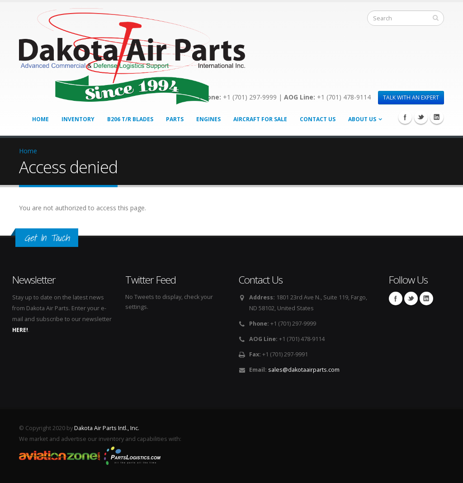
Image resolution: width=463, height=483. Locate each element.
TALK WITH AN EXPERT (411, 97)
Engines (208, 119)
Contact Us (317, 119)
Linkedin (437, 117)
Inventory (77, 119)
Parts (175, 119)
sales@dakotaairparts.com (304, 370)
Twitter (421, 117)
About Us (362, 119)
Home (40, 119)
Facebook (405, 117)
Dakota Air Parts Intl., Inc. (106, 428)
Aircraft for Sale (260, 119)
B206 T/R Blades (130, 119)
